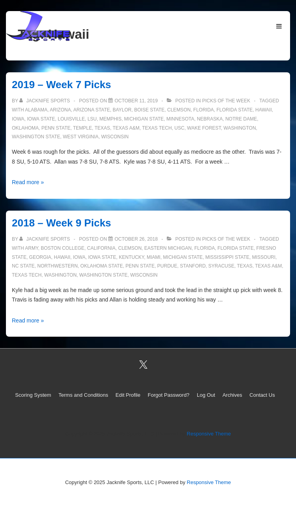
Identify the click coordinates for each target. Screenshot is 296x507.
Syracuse (221, 266)
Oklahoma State (101, 266)
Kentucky (131, 257)
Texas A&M (126, 128)
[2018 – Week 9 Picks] (136, 239)
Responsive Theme (209, 434)
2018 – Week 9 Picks (61, 223)
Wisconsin (114, 136)
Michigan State (144, 119)
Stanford (193, 266)
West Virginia (80, 136)
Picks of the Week (226, 101)
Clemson (178, 110)
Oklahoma (25, 128)
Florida (203, 110)
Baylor (122, 110)
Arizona (60, 110)
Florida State (235, 110)
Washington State (36, 136)
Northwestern (57, 266)
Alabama (36, 110)
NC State (23, 266)
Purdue (167, 266)
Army (31, 248)
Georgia (40, 257)
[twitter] (143, 364)
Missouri (263, 257)
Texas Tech (157, 128)
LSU (91, 119)
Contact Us (262, 395)
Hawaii (263, 110)
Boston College (62, 248)
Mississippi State (227, 257)
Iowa (18, 119)
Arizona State (91, 110)
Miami (153, 257)
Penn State (56, 128)
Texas (102, 128)
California (101, 248)
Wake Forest (204, 128)
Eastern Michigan (168, 248)
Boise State (149, 110)
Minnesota (180, 119)
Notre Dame (241, 119)
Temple (82, 128)
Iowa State (41, 119)
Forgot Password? (169, 395)
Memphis (110, 119)
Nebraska (209, 119)
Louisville (71, 119)
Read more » (28, 182)
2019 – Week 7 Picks (61, 84)
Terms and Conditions (83, 395)
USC (179, 128)
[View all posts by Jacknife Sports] (45, 101)
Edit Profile (127, 395)
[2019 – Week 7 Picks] (136, 101)
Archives (232, 395)
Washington (240, 128)
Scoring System (33, 395)
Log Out (206, 395)
